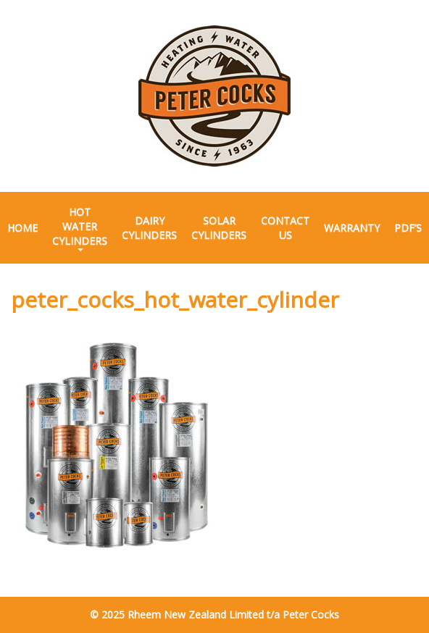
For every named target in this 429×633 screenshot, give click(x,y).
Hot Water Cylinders (79, 228)
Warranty (352, 228)
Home (22, 228)
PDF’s (408, 228)
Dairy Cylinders (149, 228)
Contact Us (285, 228)
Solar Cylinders (218, 228)
